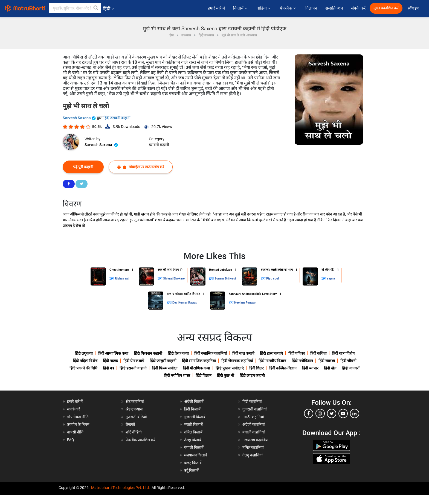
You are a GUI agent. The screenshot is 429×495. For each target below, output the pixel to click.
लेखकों (130, 424)
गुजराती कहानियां (254, 409)
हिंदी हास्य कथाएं (271, 353)
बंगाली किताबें (194, 447)
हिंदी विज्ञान (203, 375)
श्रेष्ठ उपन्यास (134, 409)
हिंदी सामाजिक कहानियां (199, 361)
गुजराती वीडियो (136, 417)
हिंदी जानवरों (351, 368)
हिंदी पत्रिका (296, 353)
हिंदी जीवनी (348, 361)
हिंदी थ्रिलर (256, 368)
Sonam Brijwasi (225, 278)
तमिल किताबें (193, 432)
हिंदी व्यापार (310, 368)
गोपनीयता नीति (78, 417)
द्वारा (112, 278)
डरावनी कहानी (159, 144)
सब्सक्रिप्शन (334, 8)
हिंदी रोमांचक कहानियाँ (237, 361)
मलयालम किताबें (195, 455)
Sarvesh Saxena (80, 118)
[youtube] (343, 413)
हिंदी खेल (330, 368)
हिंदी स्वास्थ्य (326, 361)
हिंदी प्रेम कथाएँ (133, 361)
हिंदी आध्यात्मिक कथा (113, 353)
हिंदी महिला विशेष (85, 361)
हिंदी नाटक (110, 361)
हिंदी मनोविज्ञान (302, 361)
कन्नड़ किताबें (193, 463)
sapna (331, 278)
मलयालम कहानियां (255, 440)
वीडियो (264, 8)
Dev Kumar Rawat (184, 302)
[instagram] (320, 413)
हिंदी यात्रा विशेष (343, 353)
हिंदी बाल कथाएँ (243, 353)
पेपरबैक (288, 8)
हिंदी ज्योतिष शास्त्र (177, 375)
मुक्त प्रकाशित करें (386, 8)
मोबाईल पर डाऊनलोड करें (140, 167)
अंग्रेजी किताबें (194, 401)
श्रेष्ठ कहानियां (135, 401)
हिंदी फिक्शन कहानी (148, 353)
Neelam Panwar (245, 302)
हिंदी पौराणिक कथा (196, 368)
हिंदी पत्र (108, 368)
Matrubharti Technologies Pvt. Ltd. (120, 487)
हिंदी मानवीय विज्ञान (272, 361)
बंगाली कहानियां (253, 432)
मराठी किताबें (193, 424)
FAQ (70, 440)
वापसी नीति (75, 432)
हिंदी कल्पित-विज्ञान (283, 368)
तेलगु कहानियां (252, 455)
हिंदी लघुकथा (84, 353)
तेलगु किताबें (192, 440)
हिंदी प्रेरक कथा (178, 353)
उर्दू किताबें (191, 470)
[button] (96, 8)
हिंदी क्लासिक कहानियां (210, 353)
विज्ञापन (311, 8)
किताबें (240, 8)
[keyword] (75, 8)
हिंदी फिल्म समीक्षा (165, 368)
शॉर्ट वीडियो (134, 432)
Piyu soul (272, 278)
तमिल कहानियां (253, 447)
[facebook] (308, 413)
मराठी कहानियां (253, 417)
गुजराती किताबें (194, 417)
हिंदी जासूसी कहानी (163, 361)
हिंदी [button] (108, 8)
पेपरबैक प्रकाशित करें (140, 440)
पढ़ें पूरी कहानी (83, 167)
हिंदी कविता (318, 353)
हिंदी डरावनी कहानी (117, 118)
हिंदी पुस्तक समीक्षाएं (230, 368)
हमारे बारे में (216, 8)
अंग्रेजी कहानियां (253, 424)
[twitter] (331, 413)
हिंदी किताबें (192, 409)
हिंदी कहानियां (252, 401)
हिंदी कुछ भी (225, 375)
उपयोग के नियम (78, 424)
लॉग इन (413, 8)
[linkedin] (354, 413)
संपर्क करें (358, 8)
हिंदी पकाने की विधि (83, 368)
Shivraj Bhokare (174, 278)
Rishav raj (122, 278)
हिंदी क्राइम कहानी (252, 375)
